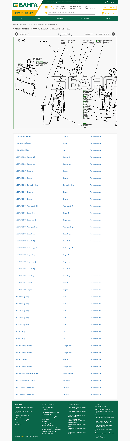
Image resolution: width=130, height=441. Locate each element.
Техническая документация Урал (77, 425)
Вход (104, 2)
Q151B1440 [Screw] (22, 311)
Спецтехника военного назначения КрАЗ (49, 432)
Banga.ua (23, 437)
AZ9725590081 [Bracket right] (26, 234)
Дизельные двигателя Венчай (104, 433)
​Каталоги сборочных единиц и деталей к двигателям (77, 412)
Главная (15, 24)
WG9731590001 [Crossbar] (25, 394)
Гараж (108, 18)
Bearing (65, 178)
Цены (17, 422)
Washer (65, 136)
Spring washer (67, 346)
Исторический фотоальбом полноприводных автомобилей (51, 428)
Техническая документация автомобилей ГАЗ (103, 425)
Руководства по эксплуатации (104, 415)
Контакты (18, 424)
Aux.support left (68, 206)
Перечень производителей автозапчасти (76, 415)
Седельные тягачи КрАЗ (49, 417)
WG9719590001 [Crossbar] (25, 387)
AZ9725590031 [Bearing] (24, 199)
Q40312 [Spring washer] (24, 352)
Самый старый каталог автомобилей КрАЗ (49, 424)
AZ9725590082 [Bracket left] (25, 241)
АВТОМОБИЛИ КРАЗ (48, 404)
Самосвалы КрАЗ (47, 407)
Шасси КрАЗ (45, 409)
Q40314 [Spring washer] (24, 366)
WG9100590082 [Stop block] (25, 380)
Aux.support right (68, 227)
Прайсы (37, 18)
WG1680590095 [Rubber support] (27, 373)
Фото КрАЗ (45, 421)
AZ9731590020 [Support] (24, 290)
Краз (20, 18)
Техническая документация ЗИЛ (103, 429)
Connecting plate (68, 185)
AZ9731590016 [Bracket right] (26, 276)
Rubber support (68, 248)
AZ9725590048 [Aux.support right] (27, 227)
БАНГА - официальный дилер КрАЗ (24, 408)
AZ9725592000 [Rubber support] (26, 248)
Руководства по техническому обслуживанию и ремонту (104, 418)
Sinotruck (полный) (40, 24)
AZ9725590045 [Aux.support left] (27, 206)
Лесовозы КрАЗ (47, 414)
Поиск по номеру (95, 136)
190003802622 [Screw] (23, 143)
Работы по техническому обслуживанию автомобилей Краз (104, 411)
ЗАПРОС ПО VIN (109, 8)
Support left (66, 213)
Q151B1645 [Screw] (22, 318)
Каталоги (23, 24)
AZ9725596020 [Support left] (25, 255)
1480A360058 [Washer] (23, 136)
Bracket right (67, 164)
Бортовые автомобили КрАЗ (50, 412)
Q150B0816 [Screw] (22, 297)
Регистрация (111, 2)
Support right (67, 220)
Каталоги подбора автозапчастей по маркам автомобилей (76, 420)
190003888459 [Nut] (23, 150)
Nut (64, 150)
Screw (65, 143)
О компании (85, 18)
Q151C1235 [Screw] (22, 325)
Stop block (66, 380)
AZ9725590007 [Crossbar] (24, 171)
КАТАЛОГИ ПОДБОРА (24, 13)
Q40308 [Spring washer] (24, 346)
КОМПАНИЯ (19, 404)
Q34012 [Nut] (20, 339)
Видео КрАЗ (45, 419)
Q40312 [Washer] (21, 359)
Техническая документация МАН (77, 429)
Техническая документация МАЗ (77, 433)
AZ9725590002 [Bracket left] (25, 157)
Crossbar (66, 171)
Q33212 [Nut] (20, 332)
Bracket (65, 283)
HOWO (30, 24)
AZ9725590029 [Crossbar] (24, 192)
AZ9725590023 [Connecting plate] (27, 185)
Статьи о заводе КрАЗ (22, 420)
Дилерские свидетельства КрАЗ (23, 412)
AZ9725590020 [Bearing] (24, 178)
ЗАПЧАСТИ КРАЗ (73, 404)
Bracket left (66, 157)
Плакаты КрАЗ (19, 417)
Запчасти (59, 18)
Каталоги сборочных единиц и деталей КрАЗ (77, 408)
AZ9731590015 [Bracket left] (25, 269)
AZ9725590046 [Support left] (25, 213)
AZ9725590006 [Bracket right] (26, 164)
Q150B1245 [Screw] (22, 304)
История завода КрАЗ (22, 415)
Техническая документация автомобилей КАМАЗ (103, 422)
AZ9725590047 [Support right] (26, 220)
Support (65, 290)
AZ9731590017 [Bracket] (24, 283)
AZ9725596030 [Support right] (26, 262)
